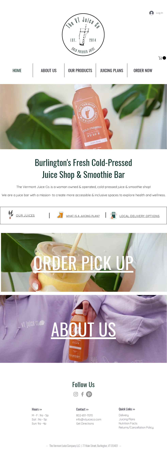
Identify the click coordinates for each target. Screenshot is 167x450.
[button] (139, 216)
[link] (162, 58)
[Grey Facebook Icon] (82, 394)
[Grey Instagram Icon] (76, 394)
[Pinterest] (89, 394)
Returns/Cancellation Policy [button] (136, 427)
